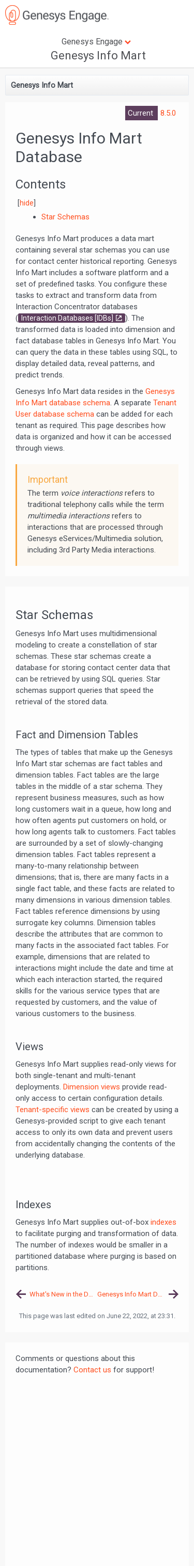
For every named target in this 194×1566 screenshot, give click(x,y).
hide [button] (27, 203)
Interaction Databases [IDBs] (67, 318)
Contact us (92, 1369)
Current (141, 113)
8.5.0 (168, 113)
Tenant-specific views (52, 1109)
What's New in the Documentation (63, 1294)
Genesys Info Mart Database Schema (138, 1294)
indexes (163, 1222)
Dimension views (91, 1087)
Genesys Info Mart (98, 55)
